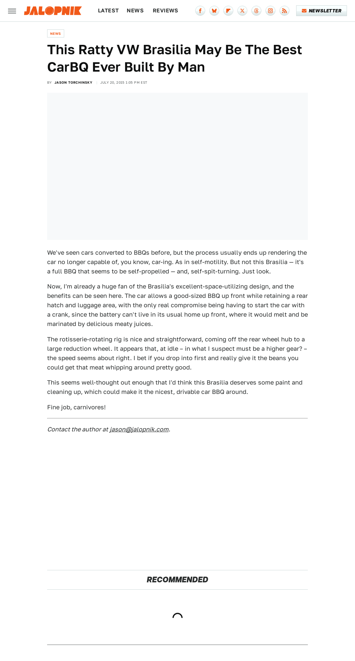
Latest (108, 10)
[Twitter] (242, 11)
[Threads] (256, 11)
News (135, 10)
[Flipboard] (228, 11)
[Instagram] (270, 11)
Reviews (166, 10)
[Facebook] (200, 11)
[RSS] (284, 11)
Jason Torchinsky (73, 82)
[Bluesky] (214, 11)
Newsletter (322, 10)
